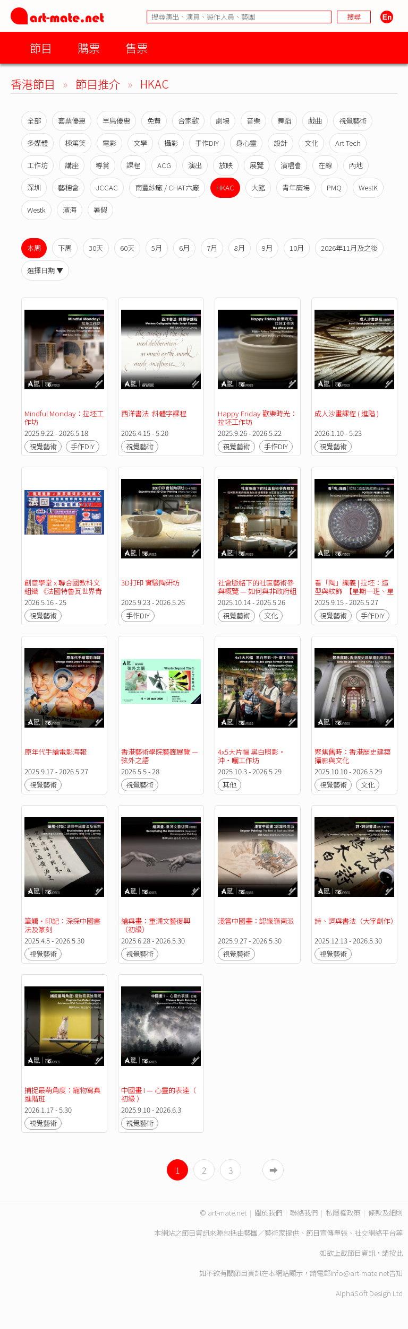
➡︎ (273, 1170)
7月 (212, 248)
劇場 (223, 121)
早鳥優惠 (116, 121)
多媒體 (37, 143)
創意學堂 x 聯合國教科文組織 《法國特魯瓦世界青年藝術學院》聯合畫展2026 (63, 595)
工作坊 (37, 165)
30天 (96, 248)
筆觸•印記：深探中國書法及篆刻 (62, 925)
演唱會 (290, 165)
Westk (36, 210)
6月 (184, 248)
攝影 (171, 143)
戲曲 (315, 121)
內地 (356, 165)
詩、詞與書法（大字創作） (355, 921)
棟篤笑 (75, 143)
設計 (280, 143)
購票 (89, 47)
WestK (368, 187)
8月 (239, 248)
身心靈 (246, 143)
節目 (41, 47)
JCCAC (107, 187)
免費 (154, 121)
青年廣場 (296, 187)
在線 (325, 165)
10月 (297, 248)
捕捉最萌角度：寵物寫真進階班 (62, 1094)
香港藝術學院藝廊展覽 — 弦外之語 (160, 756)
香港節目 (33, 83)
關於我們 (268, 1213)
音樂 (253, 121)
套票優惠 (72, 121)
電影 (109, 143)
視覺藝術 (353, 121)
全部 (34, 121)
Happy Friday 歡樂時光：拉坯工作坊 (257, 417)
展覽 (257, 165)
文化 (311, 143)
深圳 (34, 187)
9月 (267, 248)
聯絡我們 (304, 1213)
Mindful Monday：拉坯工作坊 (64, 417)
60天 (127, 248)
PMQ (334, 187)
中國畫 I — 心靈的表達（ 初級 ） (159, 1094)
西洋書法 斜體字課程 (153, 413)
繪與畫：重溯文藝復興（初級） (155, 925)
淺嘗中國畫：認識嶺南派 (256, 921)
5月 (156, 248)
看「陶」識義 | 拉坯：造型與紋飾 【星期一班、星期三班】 (354, 591)
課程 (133, 165)
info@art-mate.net (359, 1273)
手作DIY (207, 143)
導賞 (102, 165)
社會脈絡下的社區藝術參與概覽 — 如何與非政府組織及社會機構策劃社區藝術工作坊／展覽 (257, 595)
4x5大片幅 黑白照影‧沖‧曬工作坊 (251, 756)
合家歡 (188, 121)
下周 (65, 248)
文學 (140, 143)
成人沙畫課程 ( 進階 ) (346, 413)
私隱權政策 (343, 1213)
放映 (226, 165)
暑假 (100, 210)
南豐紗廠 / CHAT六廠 (167, 187)
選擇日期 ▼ (45, 270)
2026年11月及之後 (349, 248)
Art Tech (348, 143)
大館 (258, 187)
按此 (396, 1253)
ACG (164, 165)
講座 (72, 165)
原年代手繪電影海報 (55, 752)
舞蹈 (284, 121)
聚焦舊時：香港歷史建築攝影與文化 (352, 756)
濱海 (69, 210)
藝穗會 (68, 187)
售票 (136, 47)
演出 (195, 165)
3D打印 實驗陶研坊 (150, 583)
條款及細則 (385, 1213)
